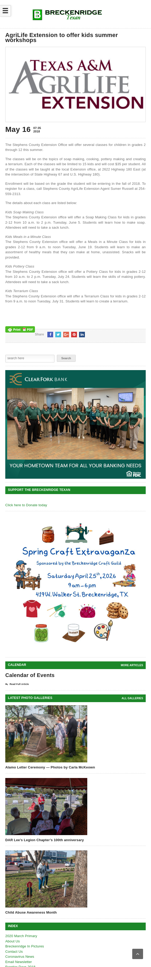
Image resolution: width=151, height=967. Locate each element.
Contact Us (14, 952)
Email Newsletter (18, 962)
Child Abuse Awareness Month (31, 912)
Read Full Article (17, 684)
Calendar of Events (30, 675)
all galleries (132, 698)
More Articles (132, 665)
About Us (12, 941)
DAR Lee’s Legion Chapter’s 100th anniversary (44, 840)
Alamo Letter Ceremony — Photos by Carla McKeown (50, 767)
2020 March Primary (21, 936)
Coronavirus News (19, 957)
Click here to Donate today (26, 505)
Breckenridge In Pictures (24, 946)
